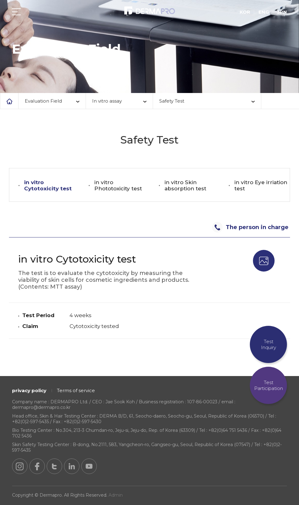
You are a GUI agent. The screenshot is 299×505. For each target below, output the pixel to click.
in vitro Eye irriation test (260, 185)
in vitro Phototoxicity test (118, 185)
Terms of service (76, 390)
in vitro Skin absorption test (185, 185)
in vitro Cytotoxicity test (48, 185)
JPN (282, 12)
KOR (245, 12)
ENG (263, 12)
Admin (116, 495)
